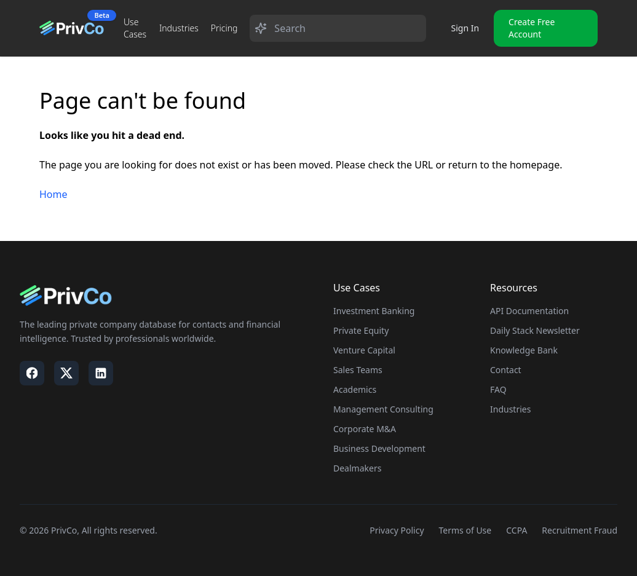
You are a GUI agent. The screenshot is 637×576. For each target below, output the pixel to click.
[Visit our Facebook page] (32, 373)
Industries (179, 28)
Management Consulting (383, 409)
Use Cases (135, 28)
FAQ (498, 389)
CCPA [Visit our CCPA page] (516, 530)
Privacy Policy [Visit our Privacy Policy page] (397, 530)
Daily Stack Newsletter (535, 330)
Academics (354, 389)
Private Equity (361, 330)
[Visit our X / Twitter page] (66, 373)
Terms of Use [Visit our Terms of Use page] (465, 530)
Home (53, 194)
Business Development (379, 448)
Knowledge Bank (524, 350)
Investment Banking (373, 311)
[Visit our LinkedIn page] (101, 373)
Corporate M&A (364, 429)
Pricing (224, 28)
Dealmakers (357, 468)
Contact (505, 370)
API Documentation (529, 311)
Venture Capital (364, 350)
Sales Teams (357, 370)
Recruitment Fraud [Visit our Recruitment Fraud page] (579, 530)
